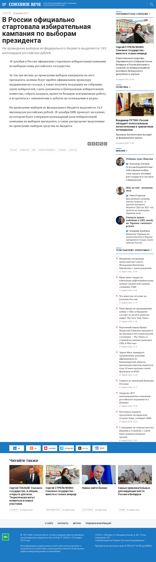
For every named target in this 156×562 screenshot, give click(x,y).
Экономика (88, 510)
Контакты (63, 523)
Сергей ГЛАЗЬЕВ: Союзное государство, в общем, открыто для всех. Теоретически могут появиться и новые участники (25, 495)
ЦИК (33, 150)
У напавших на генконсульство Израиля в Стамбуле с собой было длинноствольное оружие (136, 432)
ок (33, 448)
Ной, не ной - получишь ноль (139, 189)
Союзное (14, 510)
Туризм (122, 510)
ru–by (83, 448)
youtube (50, 448)
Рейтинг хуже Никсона (139, 158)
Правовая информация (98, 523)
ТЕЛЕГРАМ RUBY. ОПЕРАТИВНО (133, 250)
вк (16, 448)
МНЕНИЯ (120, 151)
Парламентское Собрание (132, 14)
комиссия (24, 150)
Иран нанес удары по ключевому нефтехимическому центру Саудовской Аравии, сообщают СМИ (136, 282)
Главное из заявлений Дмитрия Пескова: (136, 382)
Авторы (77, 523)
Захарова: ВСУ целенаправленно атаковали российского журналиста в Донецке (135, 397)
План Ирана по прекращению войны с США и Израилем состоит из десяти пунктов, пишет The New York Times (135, 313)
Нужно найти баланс (94, 487)
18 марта (62, 150)
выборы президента (47, 150)
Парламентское (53, 510)
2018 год (72, 150)
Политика (122, 87)
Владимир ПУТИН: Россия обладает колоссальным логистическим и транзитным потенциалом (134, 125)
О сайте (49, 523)
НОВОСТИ (6, 13)
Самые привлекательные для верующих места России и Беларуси (134, 491)
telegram (66, 448)
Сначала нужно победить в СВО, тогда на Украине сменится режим (139, 222)
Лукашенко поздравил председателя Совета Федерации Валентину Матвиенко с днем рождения (135, 263)
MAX (99, 448)
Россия (13, 150)
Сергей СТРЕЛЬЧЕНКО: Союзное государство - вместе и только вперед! (131, 50)
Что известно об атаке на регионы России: (132, 297)
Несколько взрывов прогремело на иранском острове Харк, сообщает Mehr (135, 415)
